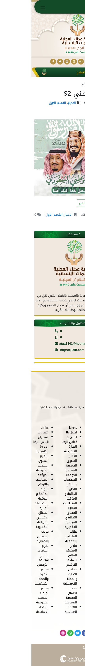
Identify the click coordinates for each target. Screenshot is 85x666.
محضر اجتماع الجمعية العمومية (67, 595)
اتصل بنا (68, 432)
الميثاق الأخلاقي (68, 515)
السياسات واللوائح (67, 482)
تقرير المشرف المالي (68, 550)
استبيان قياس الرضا (66, 439)
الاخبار (40, 103)
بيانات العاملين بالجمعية (68, 536)
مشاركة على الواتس (63, 203)
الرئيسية (71, 7)
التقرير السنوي (69, 458)
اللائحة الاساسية (67, 609)
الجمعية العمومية (67, 467)
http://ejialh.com (37, 350)
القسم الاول (26, 103)
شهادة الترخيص (68, 562)
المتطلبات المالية (67, 505)
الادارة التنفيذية (67, 448)
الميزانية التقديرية (67, 524)
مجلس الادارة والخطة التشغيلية (67, 576)
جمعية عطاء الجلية (65, 103)
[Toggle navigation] (11, 8)
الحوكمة (68, 475)
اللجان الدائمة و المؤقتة (67, 494)
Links (70, 428)
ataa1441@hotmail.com (42, 343)
